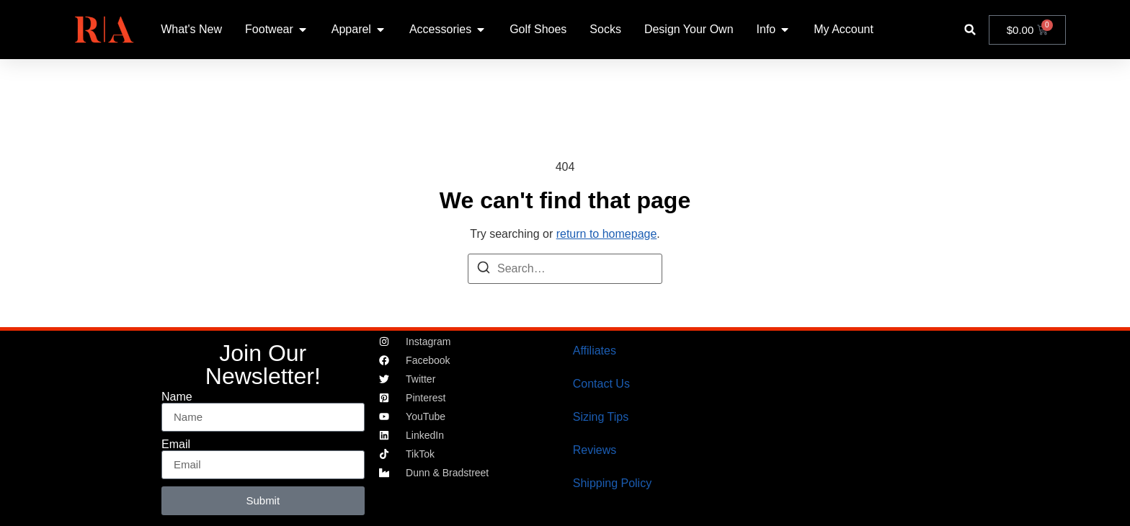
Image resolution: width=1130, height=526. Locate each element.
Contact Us (601, 384)
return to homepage (606, 234)
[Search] (483, 269)
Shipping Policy (612, 483)
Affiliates (594, 350)
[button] (970, 30)
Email (175, 444)
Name (176, 397)
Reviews (594, 450)
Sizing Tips (600, 417)
